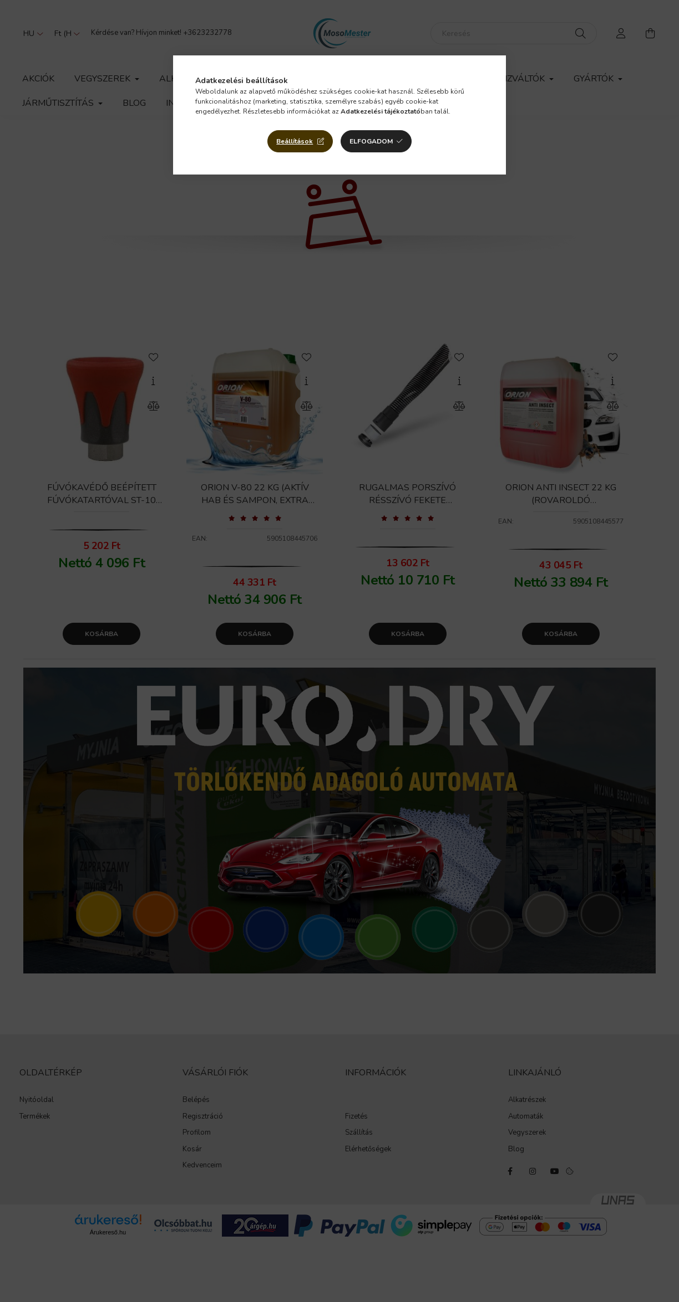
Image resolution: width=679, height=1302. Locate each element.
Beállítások (294, 141)
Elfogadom (371, 141)
